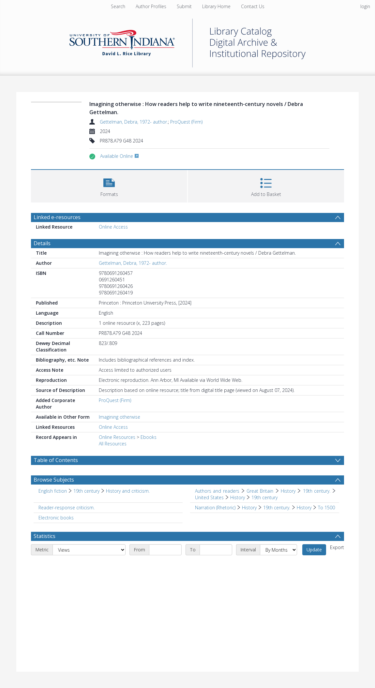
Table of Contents (56, 460)
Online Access (113, 227)
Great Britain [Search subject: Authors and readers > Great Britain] (260, 491)
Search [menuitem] (118, 6)
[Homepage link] (187, 41)
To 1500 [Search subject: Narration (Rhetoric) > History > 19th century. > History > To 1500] (326, 507)
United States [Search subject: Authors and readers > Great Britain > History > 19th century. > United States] (209, 497)
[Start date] (165, 549)
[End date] (216, 549)
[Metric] (89, 549)
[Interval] (278, 549)
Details (42, 243)
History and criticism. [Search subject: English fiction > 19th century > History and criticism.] (128, 491)
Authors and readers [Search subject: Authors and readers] (217, 491)
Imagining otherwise (119, 417)
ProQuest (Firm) (186, 122)
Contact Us (252, 6)
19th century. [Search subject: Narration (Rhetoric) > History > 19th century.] (276, 507)
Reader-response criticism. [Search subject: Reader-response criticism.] (66, 507)
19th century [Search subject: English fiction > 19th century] (86, 491)
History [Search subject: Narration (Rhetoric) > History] (249, 507)
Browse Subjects (54, 479)
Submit (184, 6)
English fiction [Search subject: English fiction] (52, 491)
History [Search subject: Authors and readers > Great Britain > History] (288, 491)
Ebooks (149, 437)
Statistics (44, 536)
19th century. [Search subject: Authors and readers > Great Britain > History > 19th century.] (316, 491)
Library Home (216, 6)
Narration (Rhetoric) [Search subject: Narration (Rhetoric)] (215, 507)
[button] (109, 185)
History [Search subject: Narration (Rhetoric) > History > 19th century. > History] (304, 507)
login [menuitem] (365, 6)
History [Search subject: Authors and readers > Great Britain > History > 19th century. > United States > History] (237, 497)
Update (314, 549)
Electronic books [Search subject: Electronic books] (56, 518)
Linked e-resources (57, 217)
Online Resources (117, 437)
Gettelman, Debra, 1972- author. (134, 122)
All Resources (113, 444)
